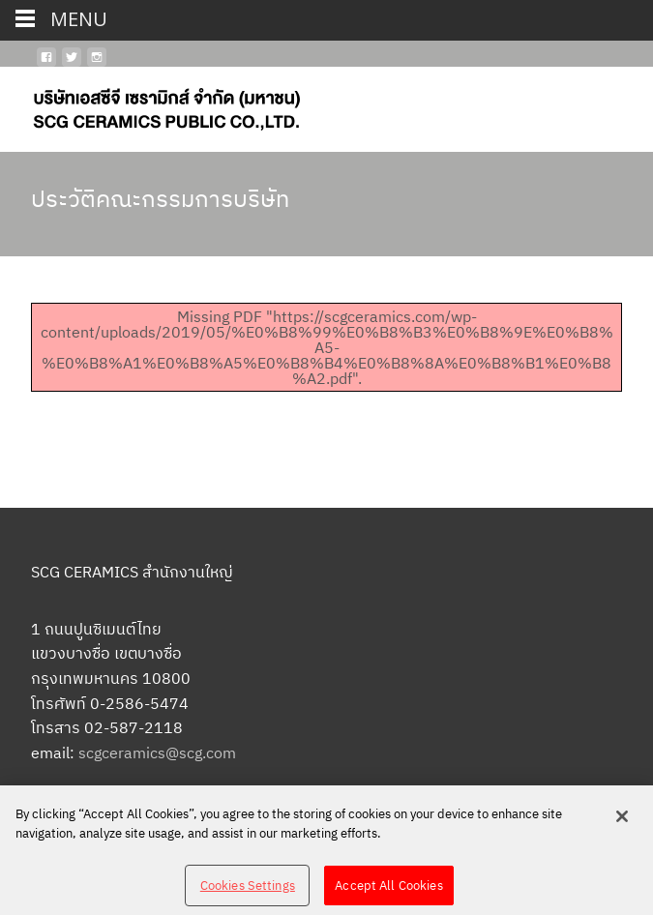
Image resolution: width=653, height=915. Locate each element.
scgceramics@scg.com (157, 752)
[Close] (622, 821)
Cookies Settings (247, 889)
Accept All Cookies (388, 889)
